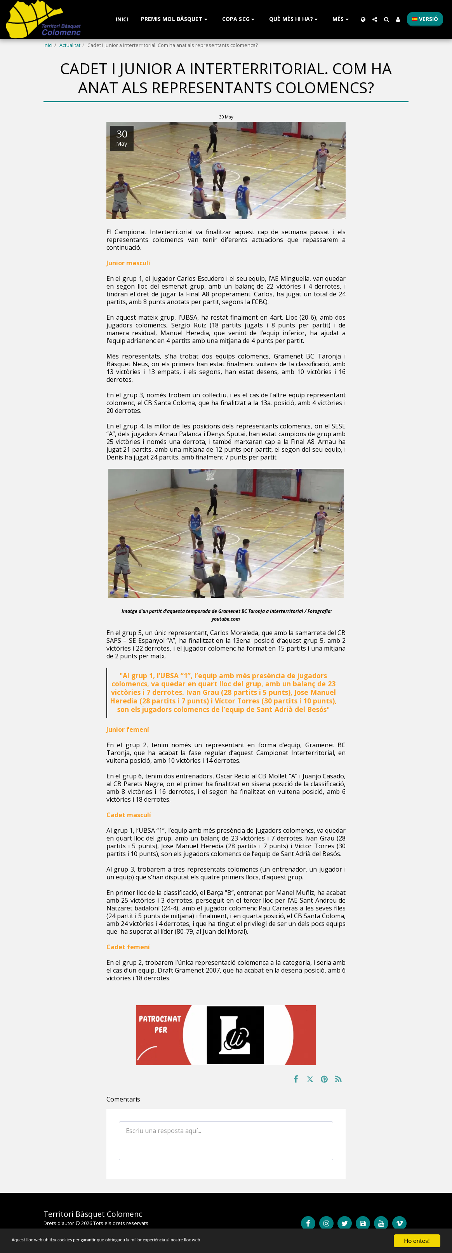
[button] (175, 19)
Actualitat (69, 45)
